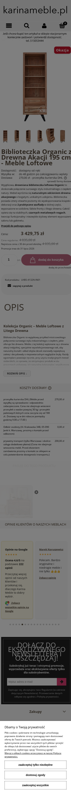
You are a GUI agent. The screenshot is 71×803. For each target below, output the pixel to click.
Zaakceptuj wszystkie (35, 785)
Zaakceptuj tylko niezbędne (35, 764)
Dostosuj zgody (35, 775)
